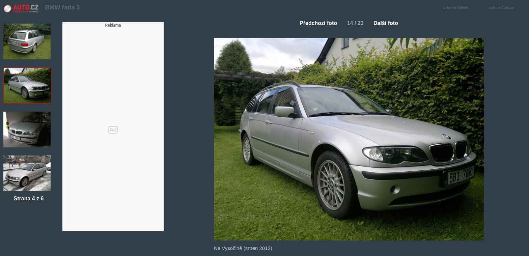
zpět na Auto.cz (505, 8)
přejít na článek (457, 8)
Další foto (388, 23)
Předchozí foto (315, 23)
